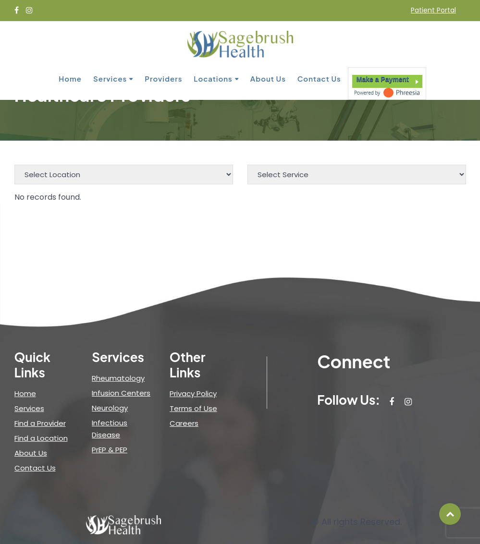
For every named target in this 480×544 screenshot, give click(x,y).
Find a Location (41, 438)
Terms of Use (193, 408)
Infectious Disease (109, 429)
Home (70, 78)
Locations (213, 78)
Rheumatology (118, 378)
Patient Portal (433, 10)
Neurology (110, 408)
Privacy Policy (193, 393)
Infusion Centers (121, 393)
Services (110, 78)
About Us (268, 78)
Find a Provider (40, 423)
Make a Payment (383, 79)
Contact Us (319, 78)
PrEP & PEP (109, 450)
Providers (163, 78)
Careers (184, 423)
